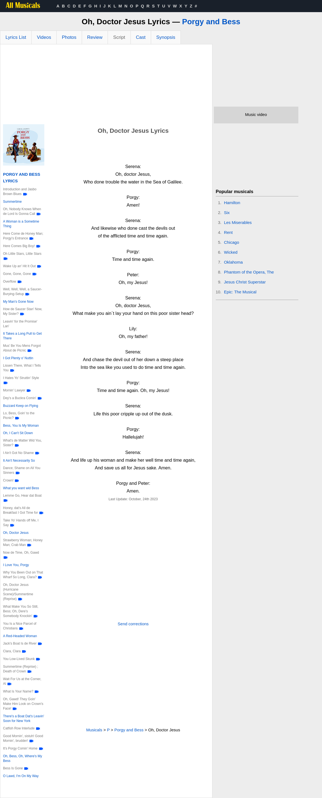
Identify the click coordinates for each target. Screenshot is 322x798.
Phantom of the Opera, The (249, 272)
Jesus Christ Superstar (245, 282)
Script (119, 37)
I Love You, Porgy (16, 565)
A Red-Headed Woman (20, 636)
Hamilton (232, 202)
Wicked (231, 252)
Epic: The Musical (240, 292)
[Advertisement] (106, 85)
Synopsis (165, 37)
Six (227, 212)
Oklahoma (233, 262)
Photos (69, 37)
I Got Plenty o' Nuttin (18, 358)
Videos (44, 37)
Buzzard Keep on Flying (20, 406)
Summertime (12, 202)
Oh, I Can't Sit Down (18, 433)
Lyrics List (16, 37)
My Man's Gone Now (18, 302)
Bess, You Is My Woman (21, 426)
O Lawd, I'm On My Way (21, 776)
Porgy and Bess (211, 21)
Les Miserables (238, 222)
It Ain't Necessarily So (19, 460)
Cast (141, 37)
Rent (228, 232)
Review (95, 37)
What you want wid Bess (21, 488)
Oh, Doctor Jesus (16, 533)
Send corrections (133, 623)
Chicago (231, 242)
